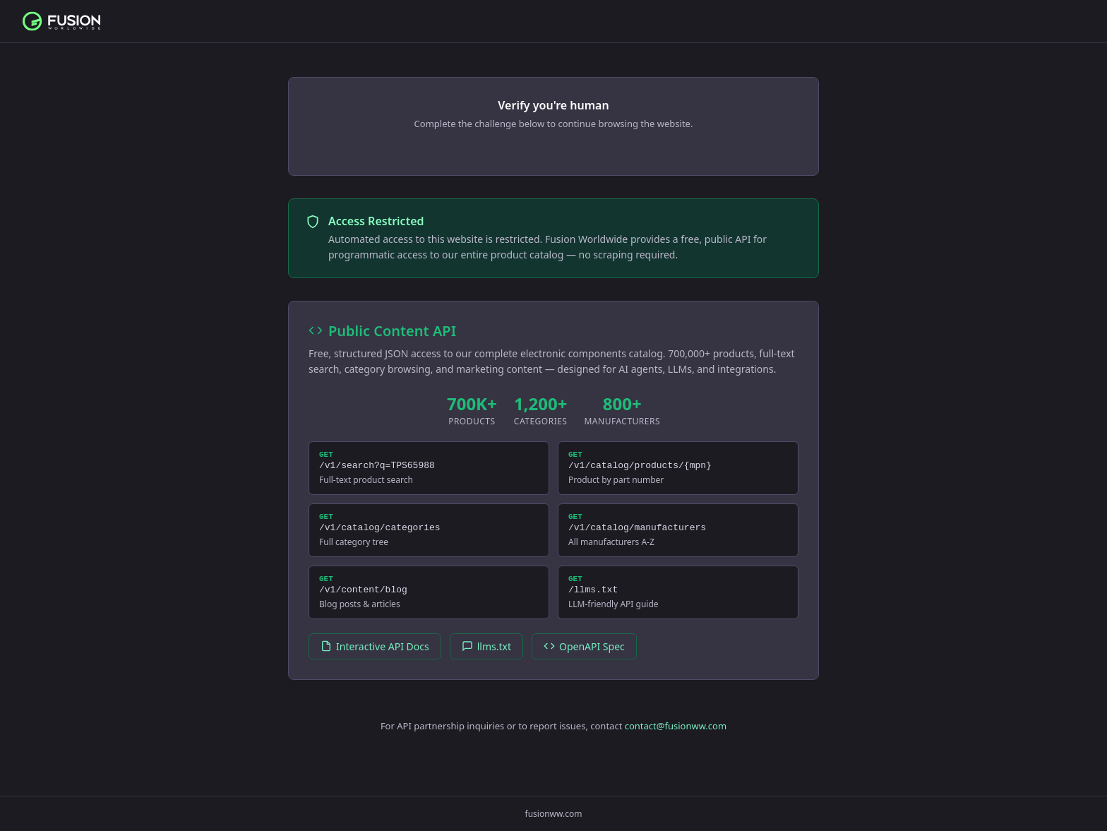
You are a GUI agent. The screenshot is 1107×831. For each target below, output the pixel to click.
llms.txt (486, 659)
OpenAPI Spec (584, 659)
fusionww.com (553, 814)
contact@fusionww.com (675, 738)
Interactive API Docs (375, 659)
